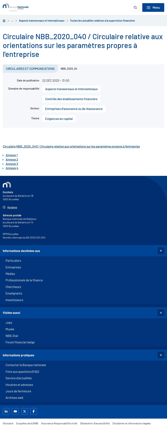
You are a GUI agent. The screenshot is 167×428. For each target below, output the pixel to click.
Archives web (14, 397)
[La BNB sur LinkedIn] (6, 411)
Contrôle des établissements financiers (71, 99)
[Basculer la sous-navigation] (161, 250)
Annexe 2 (12, 159)
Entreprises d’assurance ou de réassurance (74, 108)
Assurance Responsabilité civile (59, 423)
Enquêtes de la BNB (27, 423)
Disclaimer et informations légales (132, 423)
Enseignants (14, 293)
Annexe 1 (12, 155)
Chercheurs (13, 287)
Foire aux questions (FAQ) (22, 371)
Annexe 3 (12, 164)
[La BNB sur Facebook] (34, 411)
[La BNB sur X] (25, 411)
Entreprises (13, 267)
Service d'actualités (19, 378)
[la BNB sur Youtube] (16, 411)
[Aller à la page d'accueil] (4, 20)
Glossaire (8, 423)
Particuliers (13, 260)
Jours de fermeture (18, 391)
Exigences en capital (59, 118)
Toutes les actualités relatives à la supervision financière (102, 20)
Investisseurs (14, 300)
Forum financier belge (20, 342)
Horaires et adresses (19, 384)
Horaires (12, 207)
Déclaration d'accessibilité (95, 423)
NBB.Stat (12, 335)
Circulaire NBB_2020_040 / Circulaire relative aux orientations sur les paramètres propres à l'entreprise (71, 146)
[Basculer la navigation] (153, 7)
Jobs (9, 322)
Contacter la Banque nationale (26, 365)
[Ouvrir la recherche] (135, 7)
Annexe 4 (12, 168)
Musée (10, 329)
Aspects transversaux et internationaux (41, 20)
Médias (10, 273)
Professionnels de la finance (24, 280)
